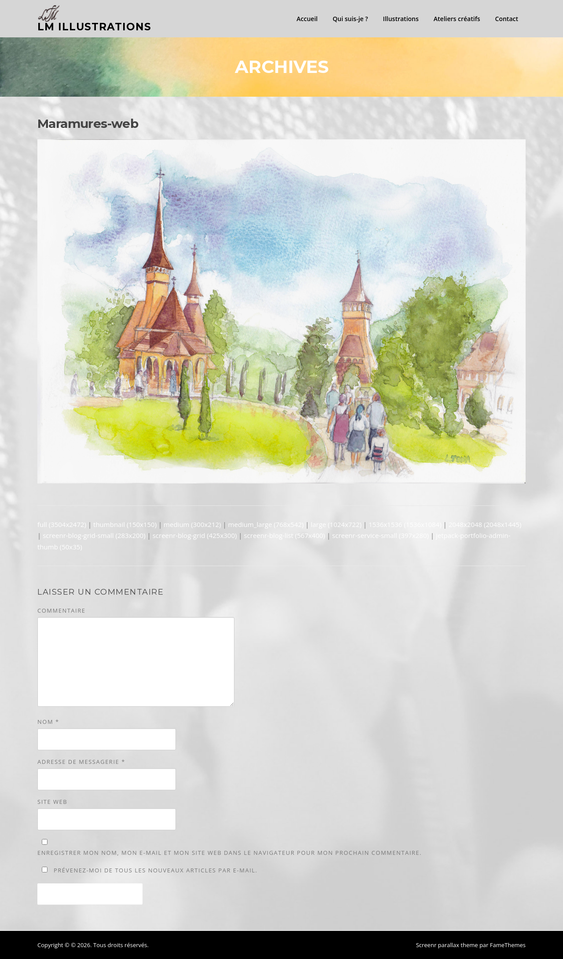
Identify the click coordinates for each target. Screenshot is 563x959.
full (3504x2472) (61, 524)
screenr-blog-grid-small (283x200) (94, 535)
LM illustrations (94, 27)
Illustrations (401, 19)
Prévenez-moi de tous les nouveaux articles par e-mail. (156, 870)
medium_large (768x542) (266, 524)
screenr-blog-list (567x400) (284, 535)
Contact (506, 19)
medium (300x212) (192, 524)
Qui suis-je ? (350, 19)
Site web (52, 802)
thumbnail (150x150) (125, 524)
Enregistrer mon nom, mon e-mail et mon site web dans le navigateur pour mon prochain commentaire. (229, 853)
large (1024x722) (336, 524)
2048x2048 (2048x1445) (485, 524)
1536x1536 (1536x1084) (405, 524)
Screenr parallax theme (447, 945)
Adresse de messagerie (81, 762)
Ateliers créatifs (457, 19)
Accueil (307, 19)
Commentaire (61, 610)
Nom (48, 722)
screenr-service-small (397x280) (380, 535)
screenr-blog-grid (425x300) (195, 535)
